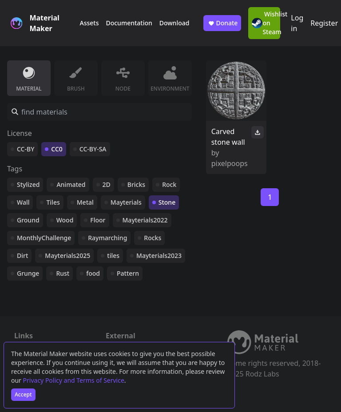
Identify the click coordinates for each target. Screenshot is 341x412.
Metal (85, 202)
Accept (23, 394)
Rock (169, 184)
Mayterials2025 (67, 255)
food (93, 273)
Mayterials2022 (145, 220)
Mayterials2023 (159, 255)
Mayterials (126, 202)
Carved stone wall (228, 137)
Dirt (22, 255)
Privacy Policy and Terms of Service (73, 380)
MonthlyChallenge (44, 238)
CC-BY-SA (93, 149)
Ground (28, 220)
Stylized (28, 184)
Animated (70, 184)
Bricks (136, 184)
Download (174, 23)
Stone (167, 202)
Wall (23, 202)
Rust (62, 273)
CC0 (57, 149)
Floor (97, 220)
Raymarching (107, 238)
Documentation (129, 23)
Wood (65, 220)
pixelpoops (229, 163)
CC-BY (25, 149)
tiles (113, 255)
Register (324, 23)
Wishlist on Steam (266, 23)
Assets (89, 23)
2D (107, 184)
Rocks (152, 238)
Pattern (128, 273)
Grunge (28, 273)
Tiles (52, 202)
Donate (222, 23)
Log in (297, 23)
